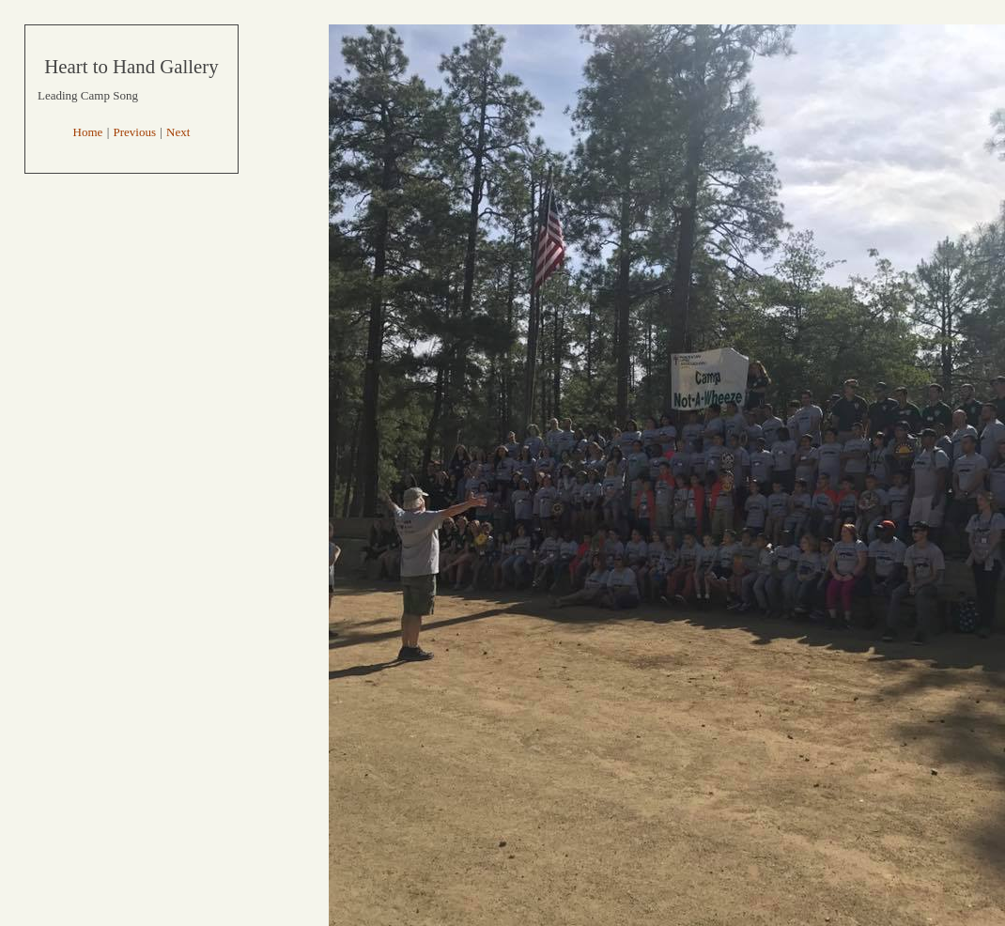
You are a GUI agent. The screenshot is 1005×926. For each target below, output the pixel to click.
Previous (135, 132)
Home (88, 132)
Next (178, 132)
